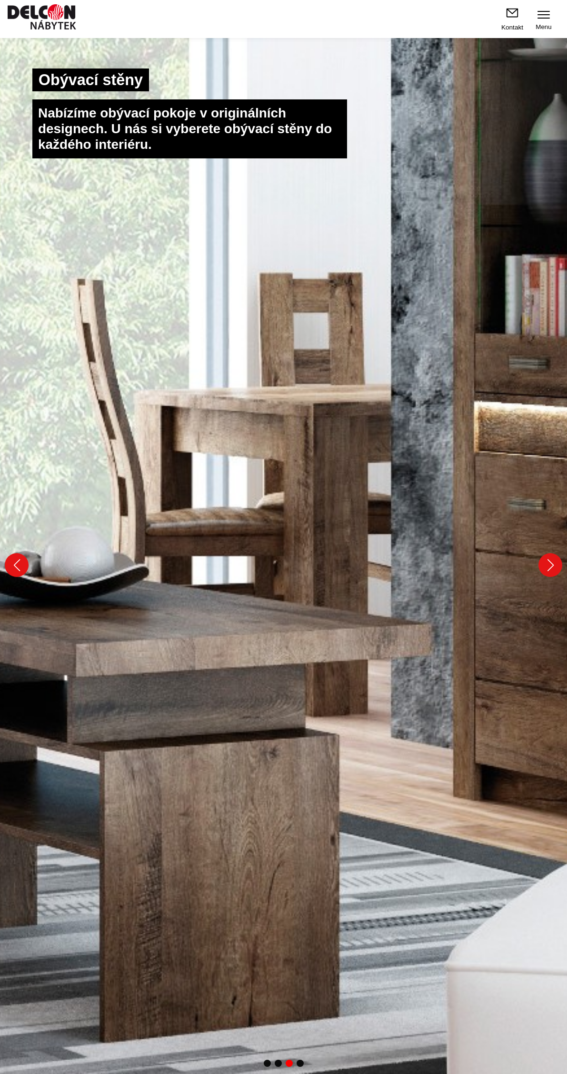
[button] (17, 565)
